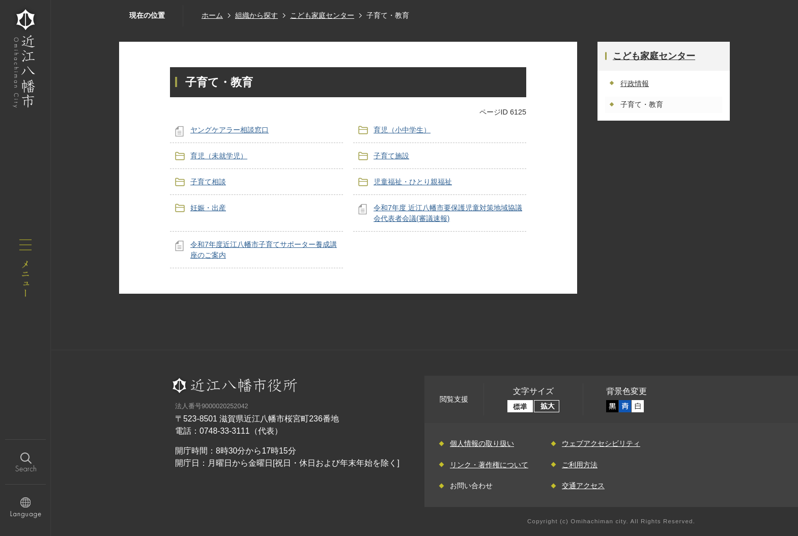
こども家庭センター (322, 15)
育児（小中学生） (402, 130)
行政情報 (634, 83)
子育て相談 (208, 182)
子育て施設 (391, 156)
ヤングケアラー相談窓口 (229, 130)
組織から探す (256, 15)
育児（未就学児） (218, 156)
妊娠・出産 (208, 208)
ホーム (212, 15)
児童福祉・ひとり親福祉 (413, 182)
